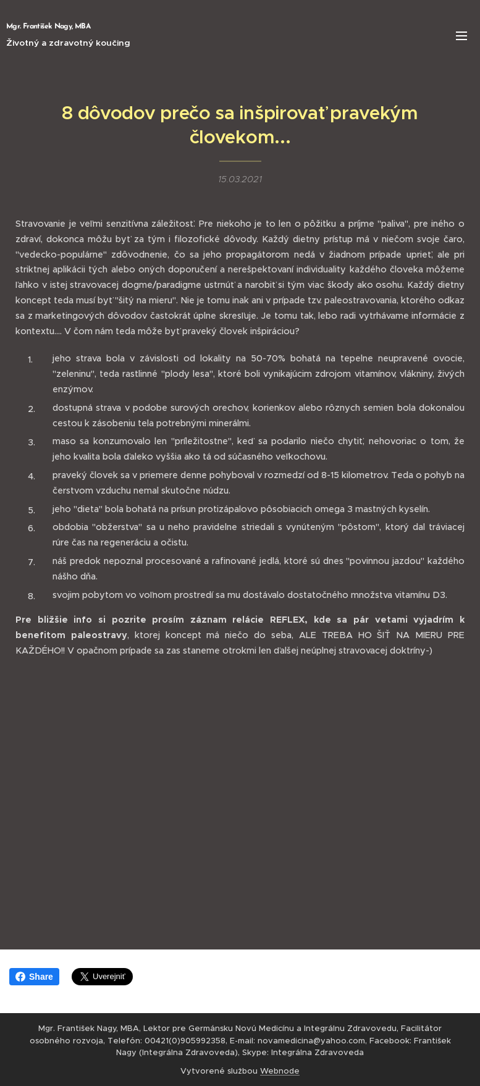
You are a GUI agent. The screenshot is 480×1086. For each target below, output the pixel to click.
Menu (461, 35)
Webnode (280, 1071)
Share (34, 977)
